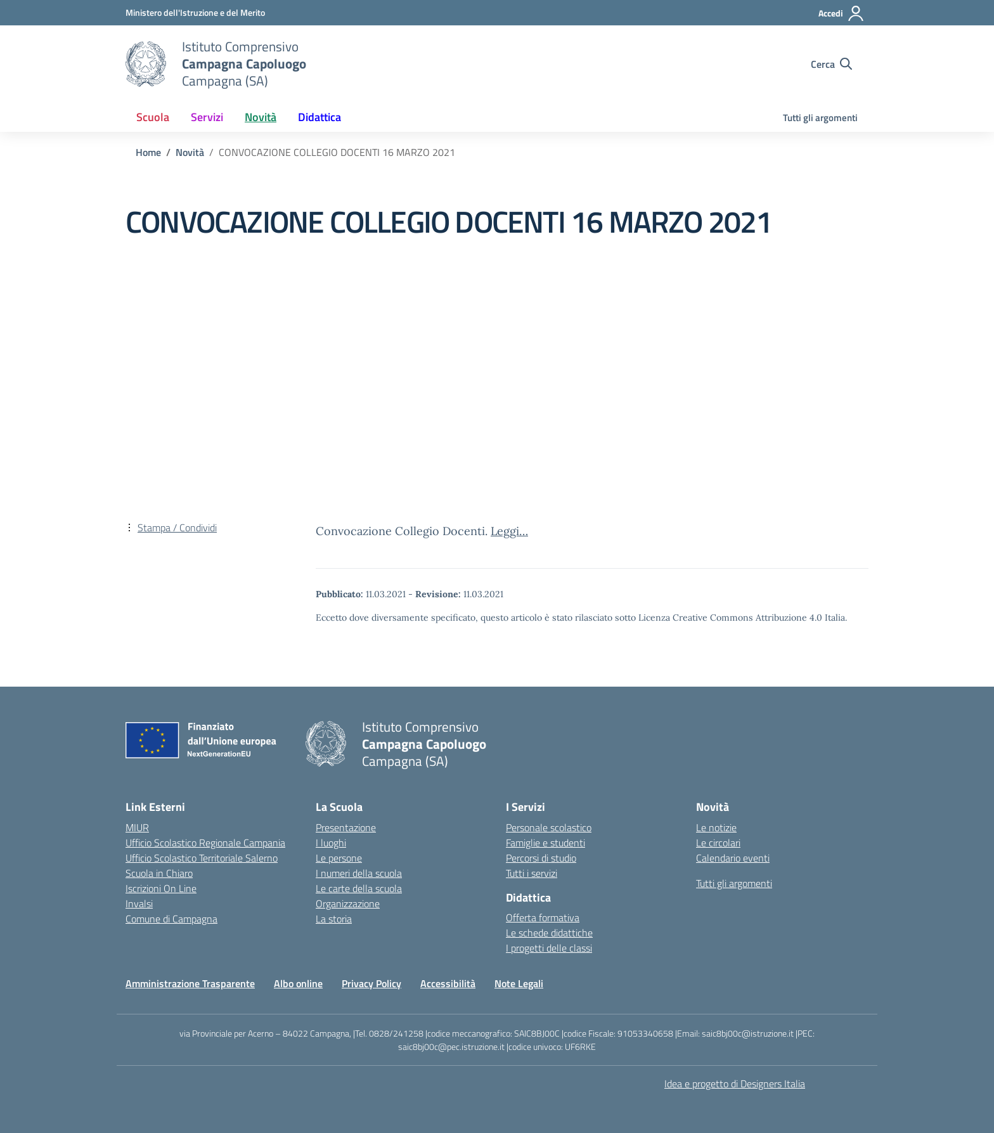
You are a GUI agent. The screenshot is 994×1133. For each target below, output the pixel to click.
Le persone (339, 857)
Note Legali (518, 983)
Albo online (298, 983)
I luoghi (331, 842)
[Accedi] (841, 13)
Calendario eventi (733, 857)
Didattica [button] (319, 117)
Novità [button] (260, 117)
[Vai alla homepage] (146, 64)
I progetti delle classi (549, 947)
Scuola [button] (152, 117)
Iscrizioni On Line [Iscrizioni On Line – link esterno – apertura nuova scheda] (161, 888)
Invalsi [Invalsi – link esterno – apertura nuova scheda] (139, 903)
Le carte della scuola (359, 888)
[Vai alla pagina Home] (148, 152)
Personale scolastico (548, 827)
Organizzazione (348, 903)
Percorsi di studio (541, 857)
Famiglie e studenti (545, 842)
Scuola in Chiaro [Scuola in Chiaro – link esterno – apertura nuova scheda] (159, 873)
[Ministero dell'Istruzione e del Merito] (195, 12)
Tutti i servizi (531, 873)
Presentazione (346, 827)
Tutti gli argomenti (820, 117)
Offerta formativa (542, 917)
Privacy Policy (371, 983)
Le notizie (716, 827)
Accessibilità (447, 983)
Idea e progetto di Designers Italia (734, 1083)
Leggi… (509, 531)
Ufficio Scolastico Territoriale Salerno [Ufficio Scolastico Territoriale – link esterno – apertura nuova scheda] (202, 857)
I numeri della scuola (359, 873)
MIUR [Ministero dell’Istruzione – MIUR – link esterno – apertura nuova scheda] (137, 827)
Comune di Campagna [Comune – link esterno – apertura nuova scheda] (171, 918)
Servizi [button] (207, 117)
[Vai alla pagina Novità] (190, 152)
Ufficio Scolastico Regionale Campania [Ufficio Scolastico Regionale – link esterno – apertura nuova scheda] (205, 842)
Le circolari (718, 842)
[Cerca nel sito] (831, 64)
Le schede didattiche (549, 932)
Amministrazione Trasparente (190, 983)
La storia (334, 918)
